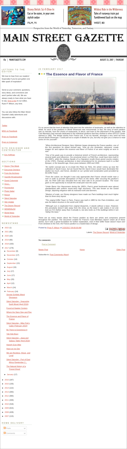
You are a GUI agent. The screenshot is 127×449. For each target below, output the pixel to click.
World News (9, 213)
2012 (7, 396)
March (9, 287)
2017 (7, 248)
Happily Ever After (13, 345)
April (9, 283)
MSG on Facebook (9, 131)
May (9, 279)
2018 (7, 244)
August (10, 267)
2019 (7, 240)
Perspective (9, 188)
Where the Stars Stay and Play (19, 312)
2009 (7, 408)
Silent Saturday (10, 198)
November (11, 255)
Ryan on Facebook (9, 137)
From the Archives (11, 173)
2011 (7, 400)
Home (82, 250)
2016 (7, 380)
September (11, 263)
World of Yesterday (117, 232)
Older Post (120, 250)
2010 (7, 404)
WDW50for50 (9, 209)
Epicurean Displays (12, 170)
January (10, 374)
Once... (7, 184)
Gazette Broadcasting (13, 177)
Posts (7, 428)
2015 (7, 384)
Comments (9, 433)
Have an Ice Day (13, 349)
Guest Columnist (11, 180)
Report (7, 195)
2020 (7, 236)
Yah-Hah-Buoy (12, 334)
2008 (7, 412)
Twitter (4, 126)
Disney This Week (11, 166)
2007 (7, 416)
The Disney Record (101, 232)
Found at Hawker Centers (17, 308)
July (9, 271)
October (10, 259)
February (11, 291)
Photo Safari (9, 191)
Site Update (9, 202)
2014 (7, 388)
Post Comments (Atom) (59, 255)
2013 (7, 392)
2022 (7, 228)
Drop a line (12, 101)
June (9, 275)
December (11, 251)
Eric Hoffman (9, 155)
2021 (7, 232)
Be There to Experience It (16, 330)
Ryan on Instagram (9, 142)
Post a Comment (49, 244)
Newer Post (43, 250)
